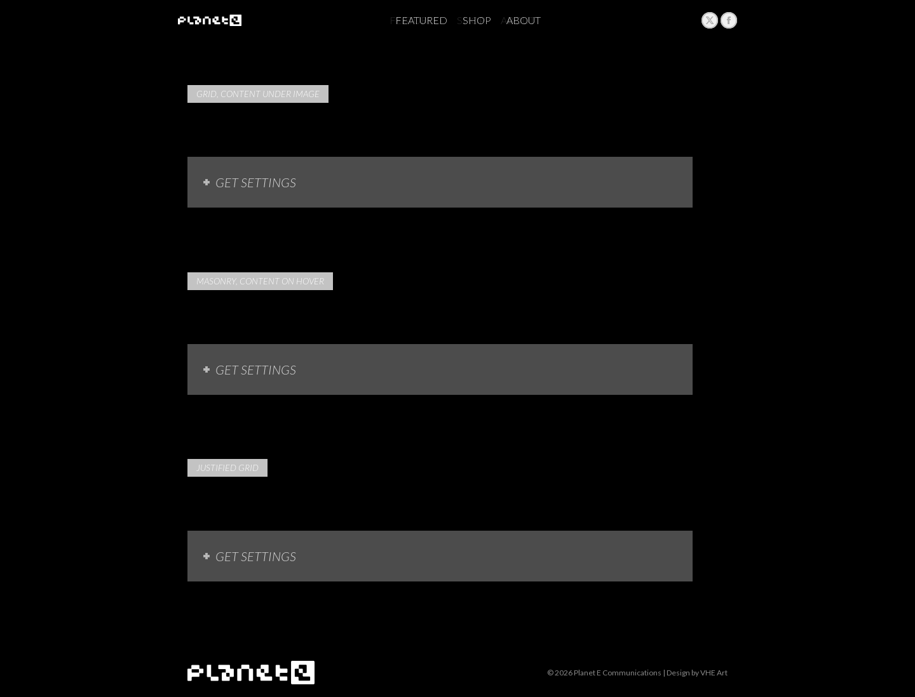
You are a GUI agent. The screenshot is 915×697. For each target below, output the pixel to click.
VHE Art (714, 672)
